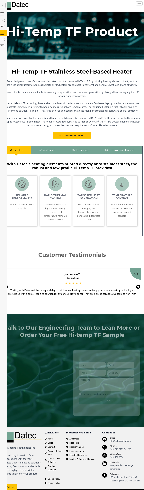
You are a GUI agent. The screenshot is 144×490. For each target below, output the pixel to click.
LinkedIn (114, 454)
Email (112, 430)
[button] (6, 292)
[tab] (16, 155)
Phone (113, 438)
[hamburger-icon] (139, 3)
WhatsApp (115, 446)
